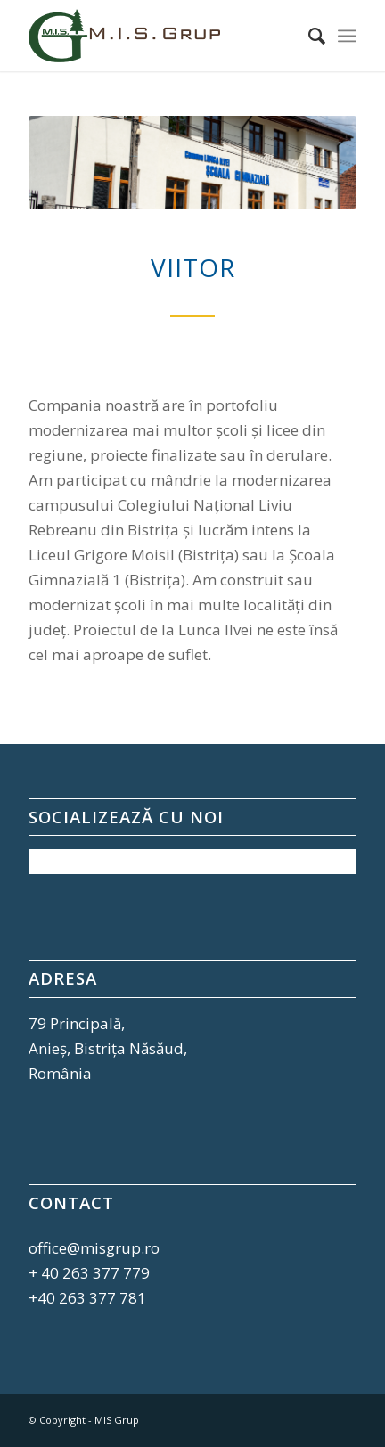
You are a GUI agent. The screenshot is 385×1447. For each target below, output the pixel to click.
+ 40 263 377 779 (89, 1273)
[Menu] (347, 35)
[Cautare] (308, 35)
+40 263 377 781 (87, 1298)
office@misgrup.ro (94, 1248)
